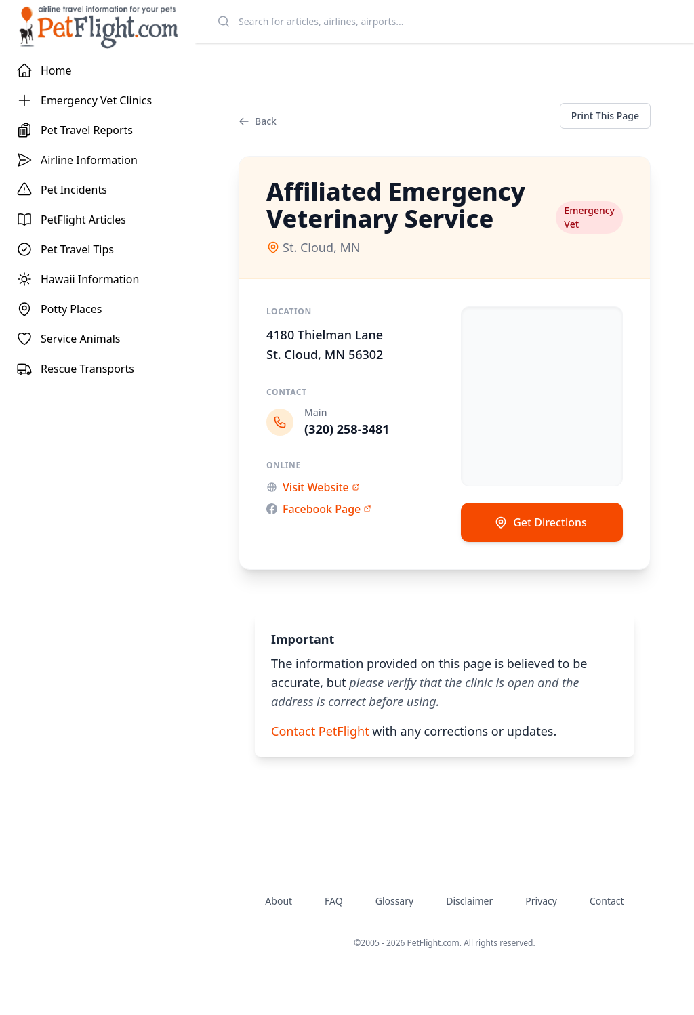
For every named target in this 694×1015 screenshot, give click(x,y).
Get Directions (540, 522)
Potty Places (59, 309)
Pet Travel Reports (74, 130)
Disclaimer (469, 900)
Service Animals (68, 339)
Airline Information (77, 160)
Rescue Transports (75, 368)
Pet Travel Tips (65, 249)
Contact (607, 900)
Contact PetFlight (320, 731)
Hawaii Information (77, 279)
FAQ (334, 900)
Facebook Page (318, 508)
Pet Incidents (61, 190)
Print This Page (605, 115)
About (278, 900)
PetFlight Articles (71, 219)
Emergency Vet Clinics (84, 100)
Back (258, 121)
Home (44, 70)
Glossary (394, 900)
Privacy (541, 900)
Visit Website (313, 487)
